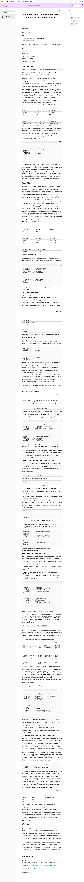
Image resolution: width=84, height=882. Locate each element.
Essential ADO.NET (53, 865)
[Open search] (78, 2)
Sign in (81, 1)
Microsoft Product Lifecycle (34, 5)
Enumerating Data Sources (75, 20)
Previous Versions (29, 10)
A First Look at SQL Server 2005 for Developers (36, 865)
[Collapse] (14, 10)
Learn (23, 10)
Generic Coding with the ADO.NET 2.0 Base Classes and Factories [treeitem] (8, 16)
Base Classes (72, 14)
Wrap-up (71, 25)
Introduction (72, 13)
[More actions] (61, 11)
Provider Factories (73, 16)
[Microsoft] (2, 1)
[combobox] (8, 12)
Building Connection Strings (75, 21)
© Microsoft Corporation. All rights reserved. (31, 868)
